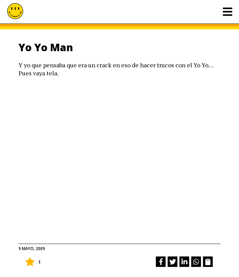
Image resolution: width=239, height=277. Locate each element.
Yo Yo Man (46, 47)
